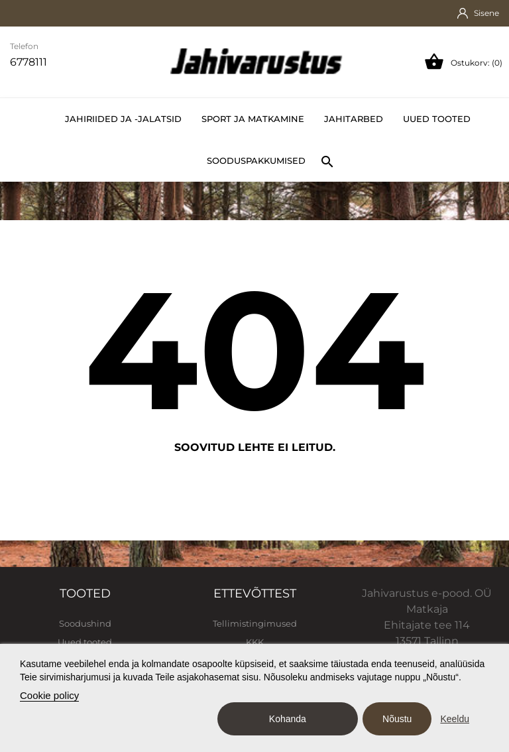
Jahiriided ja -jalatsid (123, 118)
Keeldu (454, 719)
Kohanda (287, 719)
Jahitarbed (353, 118)
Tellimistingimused (255, 623)
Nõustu (397, 719)
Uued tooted (437, 118)
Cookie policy (49, 695)
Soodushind (85, 623)
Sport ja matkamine (252, 118)
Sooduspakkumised (256, 160)
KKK (255, 642)
